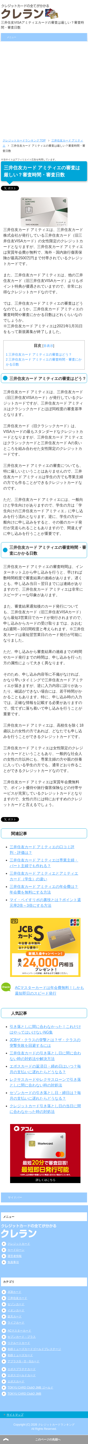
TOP (24, 140)
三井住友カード (17, 1298)
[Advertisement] (44, 88)
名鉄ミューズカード (20, 1355)
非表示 (48, 346)
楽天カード (15, 1316)
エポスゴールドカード (22, 1375)
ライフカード (16, 1322)
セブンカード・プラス (22, 1336)
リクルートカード (19, 1343)
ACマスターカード (19, 1330)
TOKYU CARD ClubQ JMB (24, 1393)
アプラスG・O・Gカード (23, 1361)
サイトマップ (15, 1414)
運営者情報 (15, 1256)
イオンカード (16, 1310)
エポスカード (16, 1381)
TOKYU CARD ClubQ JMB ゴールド (30, 1387)
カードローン (16, 1250)
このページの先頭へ (48, 1439)
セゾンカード (16, 1304)
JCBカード (14, 1292)
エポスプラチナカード (22, 1369)
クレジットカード (19, 1243)
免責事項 (13, 1262)
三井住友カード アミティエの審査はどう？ (39, 354)
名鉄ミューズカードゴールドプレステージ (34, 1349)
